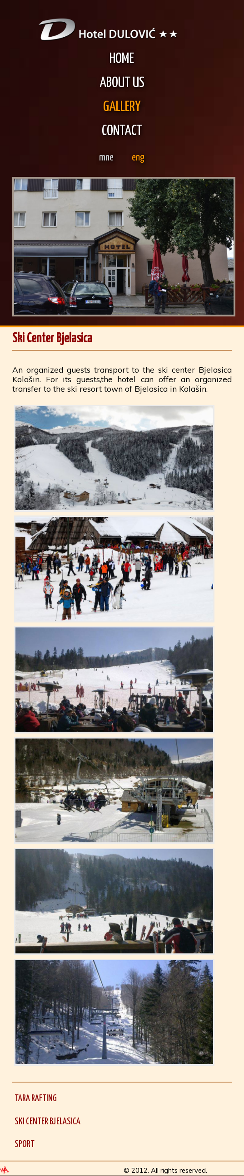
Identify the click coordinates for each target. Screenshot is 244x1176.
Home (122, 59)
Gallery (122, 107)
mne (106, 157)
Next (221, 247)
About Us (122, 83)
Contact (122, 131)
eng (138, 157)
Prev (26, 247)
